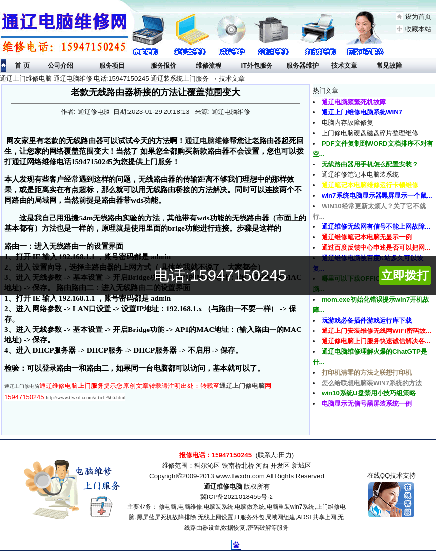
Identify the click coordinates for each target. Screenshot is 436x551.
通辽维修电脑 (223, 486)
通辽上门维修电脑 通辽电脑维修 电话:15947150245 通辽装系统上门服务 (104, 78)
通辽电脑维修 (207, 140)
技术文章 (232, 78)
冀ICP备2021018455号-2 (236, 496)
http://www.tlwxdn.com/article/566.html (85, 397)
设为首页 (418, 16)
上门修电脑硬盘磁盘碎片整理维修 (370, 133)
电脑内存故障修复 (347, 122)
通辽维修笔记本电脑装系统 (360, 174)
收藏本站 (418, 29)
